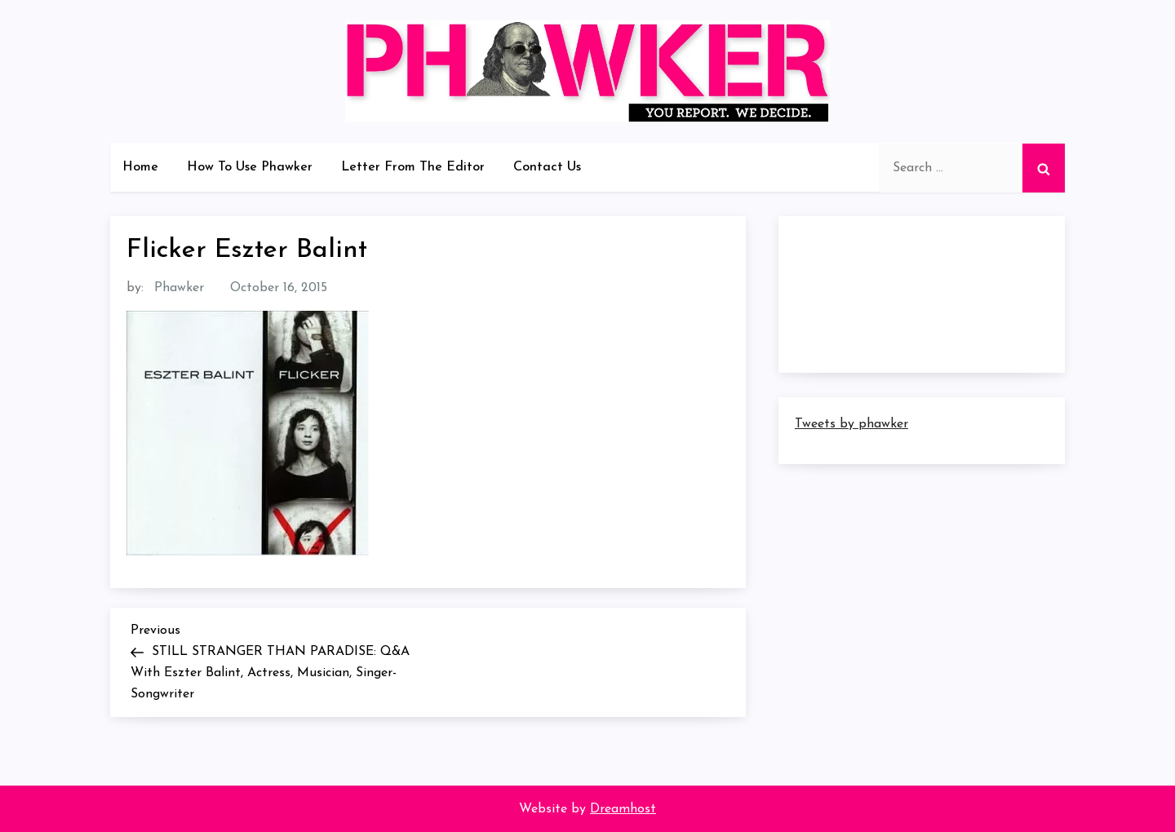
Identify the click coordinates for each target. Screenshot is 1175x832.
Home (140, 167)
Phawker (179, 287)
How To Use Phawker (250, 167)
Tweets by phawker (851, 424)
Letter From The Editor (413, 167)
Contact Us (547, 167)
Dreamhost (623, 809)
